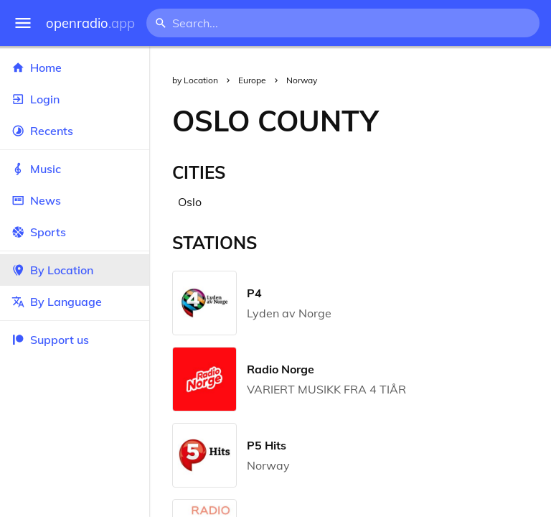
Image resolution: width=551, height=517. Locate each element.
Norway (301, 80)
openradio (90, 23)
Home (74, 67)
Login (74, 99)
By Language (74, 301)
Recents (74, 130)
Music (74, 169)
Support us (50, 339)
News (74, 200)
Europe (252, 80)
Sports (74, 232)
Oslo (190, 202)
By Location (74, 270)
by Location (195, 80)
